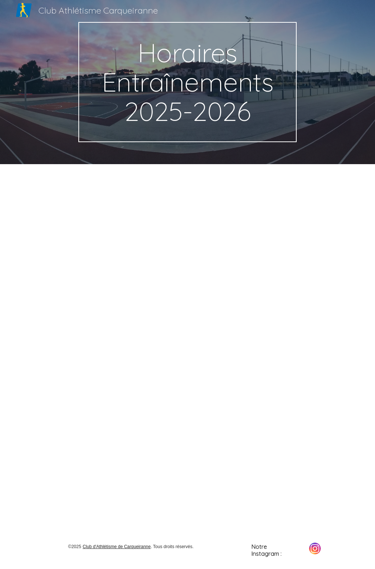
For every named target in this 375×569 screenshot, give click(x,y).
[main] (187, 82)
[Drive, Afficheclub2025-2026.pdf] (187, 348)
